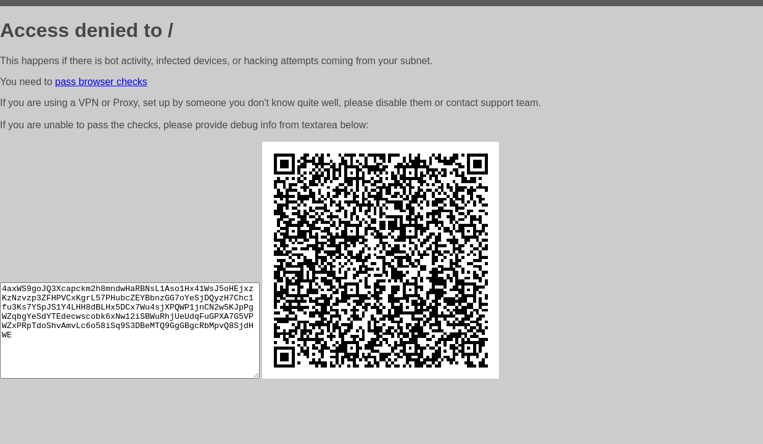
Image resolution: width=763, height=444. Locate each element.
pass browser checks (101, 81)
